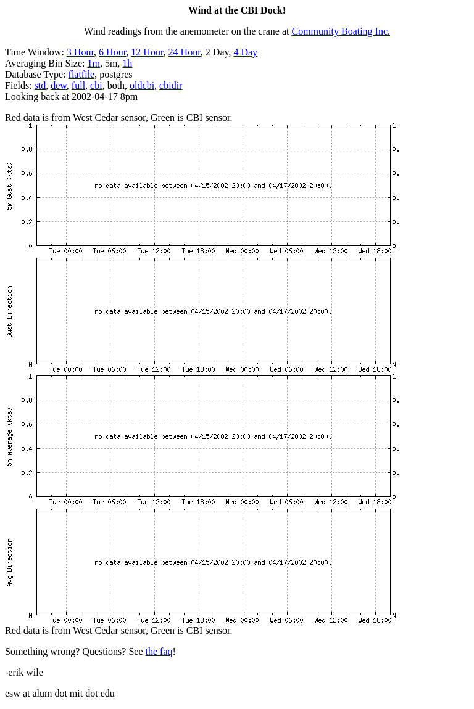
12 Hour (147, 52)
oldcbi (142, 85)
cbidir (170, 85)
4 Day (245, 52)
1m (93, 63)
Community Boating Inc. (341, 31)
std (40, 85)
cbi (96, 85)
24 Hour (184, 52)
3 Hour (80, 52)
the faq (159, 651)
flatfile (82, 74)
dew (59, 85)
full (78, 85)
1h (127, 63)
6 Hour (112, 52)
